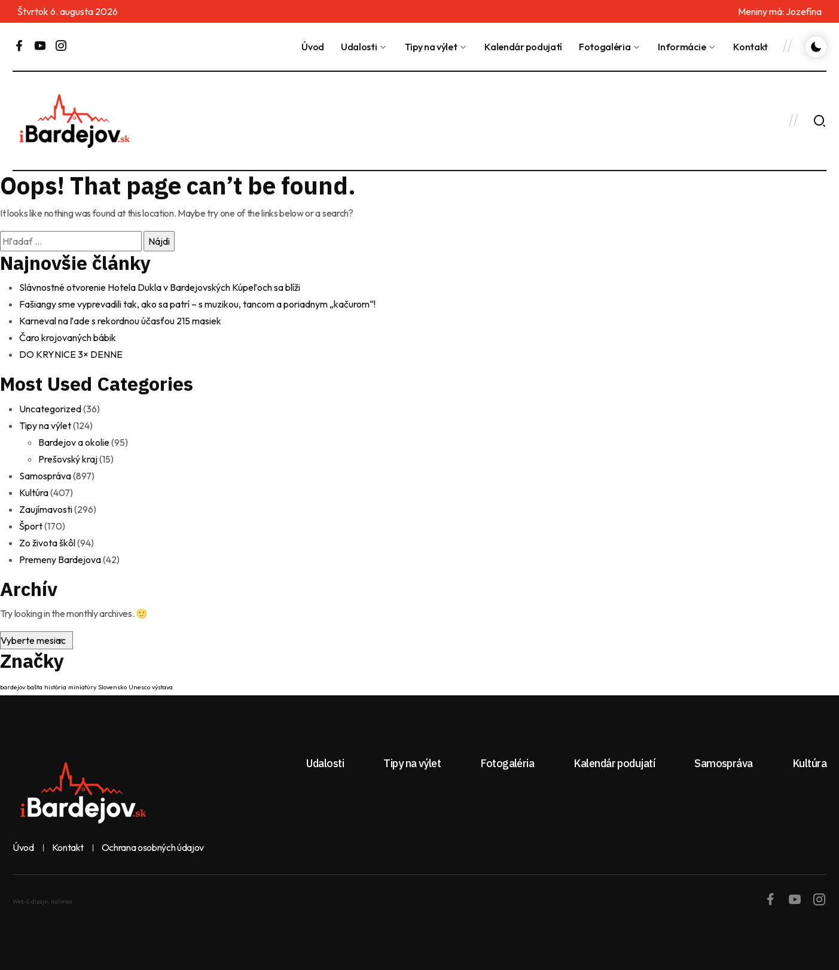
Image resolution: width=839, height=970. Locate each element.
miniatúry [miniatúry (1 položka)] (82, 687)
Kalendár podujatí (523, 47)
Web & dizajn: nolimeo (42, 901)
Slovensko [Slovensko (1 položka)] (112, 687)
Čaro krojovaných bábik (67, 337)
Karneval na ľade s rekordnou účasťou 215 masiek (120, 321)
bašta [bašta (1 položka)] (34, 687)
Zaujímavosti (45, 509)
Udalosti (359, 47)
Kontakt (750, 47)
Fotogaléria (604, 47)
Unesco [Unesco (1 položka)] (139, 687)
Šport (30, 526)
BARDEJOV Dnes (561, 121)
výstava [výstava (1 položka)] (162, 687)
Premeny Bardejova (60, 559)
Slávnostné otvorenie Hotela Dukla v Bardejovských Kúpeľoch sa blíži (159, 287)
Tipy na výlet (431, 47)
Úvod (312, 47)
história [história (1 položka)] (55, 687)
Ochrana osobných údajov (153, 848)
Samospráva (45, 476)
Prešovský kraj (67, 459)
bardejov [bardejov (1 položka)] (12, 687)
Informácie (682, 47)
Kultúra (33, 492)
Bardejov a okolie (73, 442)
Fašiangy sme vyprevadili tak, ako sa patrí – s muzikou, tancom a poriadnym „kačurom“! (197, 304)
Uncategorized (50, 409)
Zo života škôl (47, 543)
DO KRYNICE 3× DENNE (71, 354)
